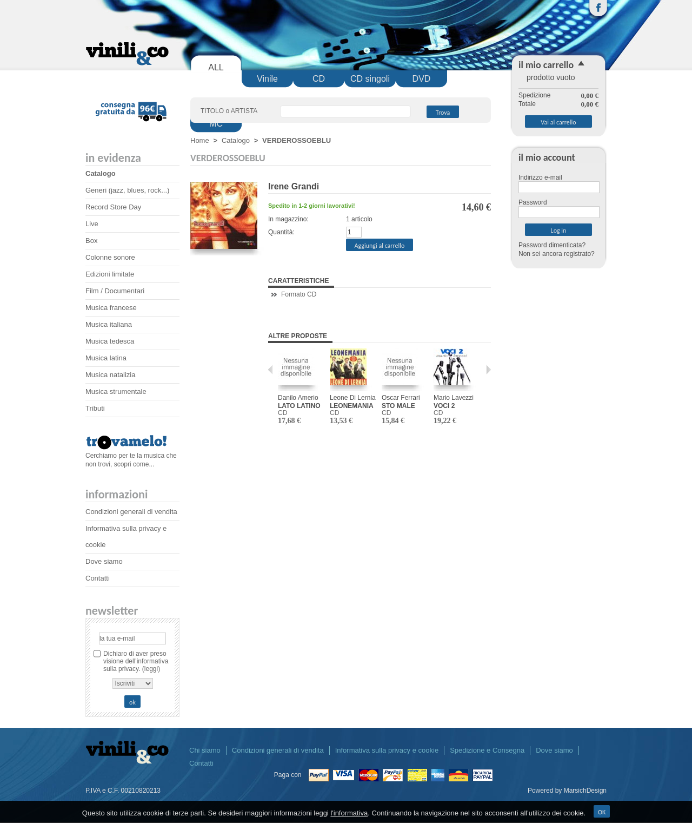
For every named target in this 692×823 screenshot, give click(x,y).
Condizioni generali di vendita (131, 512)
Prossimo (486, 369)
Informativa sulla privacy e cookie (386, 750)
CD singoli (370, 78)
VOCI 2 (444, 406)
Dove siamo (104, 561)
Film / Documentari (114, 291)
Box (91, 240)
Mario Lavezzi (454, 397)
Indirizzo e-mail (540, 177)
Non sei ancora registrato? (556, 254)
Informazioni (116, 494)
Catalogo (100, 173)
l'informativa (349, 813)
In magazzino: (288, 219)
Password (532, 202)
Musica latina (106, 358)
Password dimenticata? (551, 245)
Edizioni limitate (109, 274)
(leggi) (151, 669)
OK (602, 812)
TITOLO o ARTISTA (229, 111)
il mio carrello (546, 65)
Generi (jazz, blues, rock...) (127, 190)
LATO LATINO (299, 406)
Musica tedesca (109, 341)
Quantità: (281, 232)
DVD (421, 78)
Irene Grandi (293, 186)
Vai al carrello (558, 122)
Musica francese (111, 308)
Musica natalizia (110, 375)
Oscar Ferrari (401, 397)
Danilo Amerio (298, 397)
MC (216, 123)
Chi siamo (205, 750)
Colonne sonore (110, 257)
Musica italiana (108, 324)
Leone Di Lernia (353, 397)
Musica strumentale (116, 391)
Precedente (273, 369)
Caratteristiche (298, 281)
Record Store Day (113, 207)
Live (91, 224)
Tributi (95, 408)
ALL (215, 67)
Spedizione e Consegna (487, 750)
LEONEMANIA (352, 406)
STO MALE (398, 406)
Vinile (267, 78)
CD (318, 78)
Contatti (97, 578)
